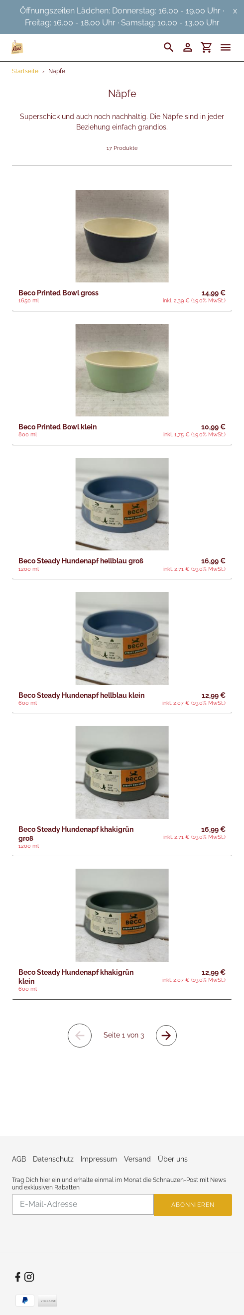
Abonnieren (193, 1204)
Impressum (99, 1159)
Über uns (173, 1159)
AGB (19, 1159)
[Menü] (230, 47)
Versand (137, 1159)
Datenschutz (53, 1159)
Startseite (25, 71)
